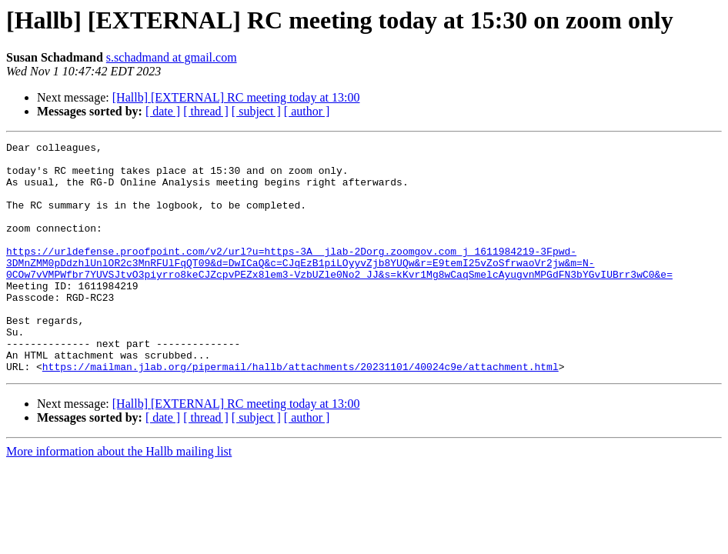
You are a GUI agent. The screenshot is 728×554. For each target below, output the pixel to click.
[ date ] (162, 111)
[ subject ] (256, 111)
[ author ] (307, 111)
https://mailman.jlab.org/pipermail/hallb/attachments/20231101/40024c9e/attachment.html (300, 412)
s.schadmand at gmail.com (171, 57)
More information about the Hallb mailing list (119, 497)
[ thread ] (206, 111)
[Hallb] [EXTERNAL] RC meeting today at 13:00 (236, 97)
